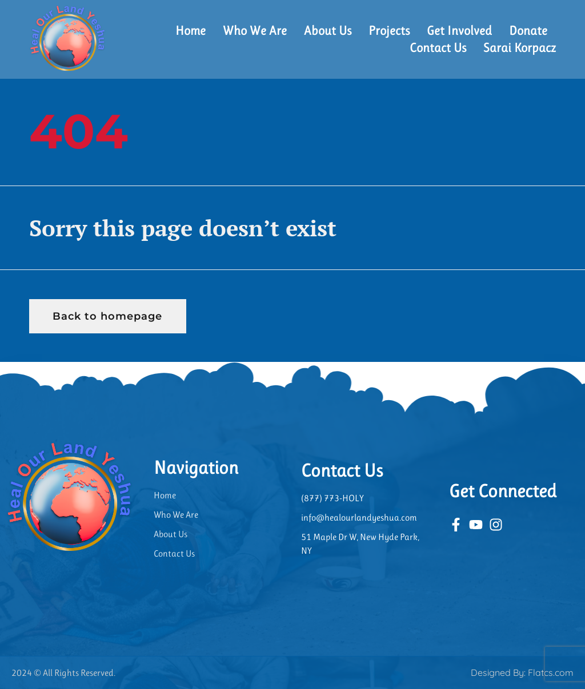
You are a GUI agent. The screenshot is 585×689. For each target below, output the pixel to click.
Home (190, 30)
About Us (327, 30)
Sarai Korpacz (519, 48)
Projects (389, 30)
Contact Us (438, 48)
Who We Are (255, 30)
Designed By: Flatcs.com (522, 672)
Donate (528, 30)
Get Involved (459, 30)
